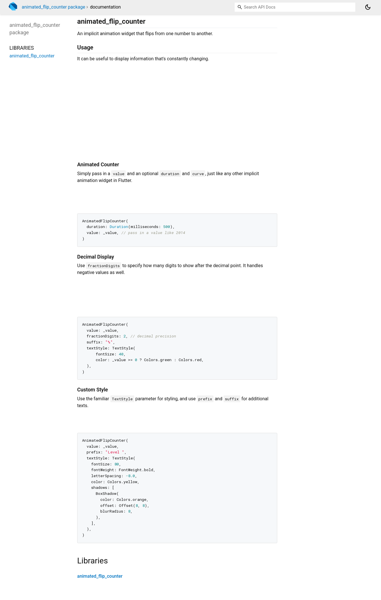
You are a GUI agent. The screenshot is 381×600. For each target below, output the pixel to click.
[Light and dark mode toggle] (367, 7)
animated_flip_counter (100, 576)
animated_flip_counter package (53, 7)
